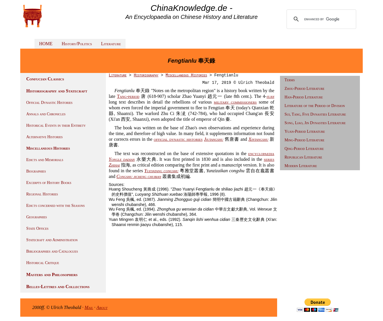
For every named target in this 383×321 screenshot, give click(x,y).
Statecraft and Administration (52, 240)
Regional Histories (42, 194)
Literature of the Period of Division (315, 106)
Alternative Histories (44, 137)
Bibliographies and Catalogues (52, 251)
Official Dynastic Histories (49, 102)
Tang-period (128, 96)
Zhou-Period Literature (304, 88)
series (269, 159)
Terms (290, 80)
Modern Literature (301, 166)
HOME (46, 43)
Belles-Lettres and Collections (58, 286)
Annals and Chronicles (46, 114)
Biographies (36, 171)
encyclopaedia (261, 153)
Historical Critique (42, 263)
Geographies (36, 217)
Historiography (146, 75)
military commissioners (235, 102)
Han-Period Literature (304, 97)
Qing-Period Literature (304, 148)
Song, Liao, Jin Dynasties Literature (315, 123)
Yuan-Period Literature (305, 131)
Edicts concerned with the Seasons (55, 205)
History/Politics (77, 43)
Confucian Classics (45, 78)
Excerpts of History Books (48, 183)
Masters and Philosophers (52, 274)
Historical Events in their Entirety (56, 125)
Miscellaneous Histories (48, 148)
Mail (88, 307)
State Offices (37, 228)
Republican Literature (303, 157)
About (102, 307)
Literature (111, 43)
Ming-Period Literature (304, 140)
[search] (322, 19)
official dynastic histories (178, 139)
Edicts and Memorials (44, 160)
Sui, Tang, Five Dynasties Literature (315, 114)
